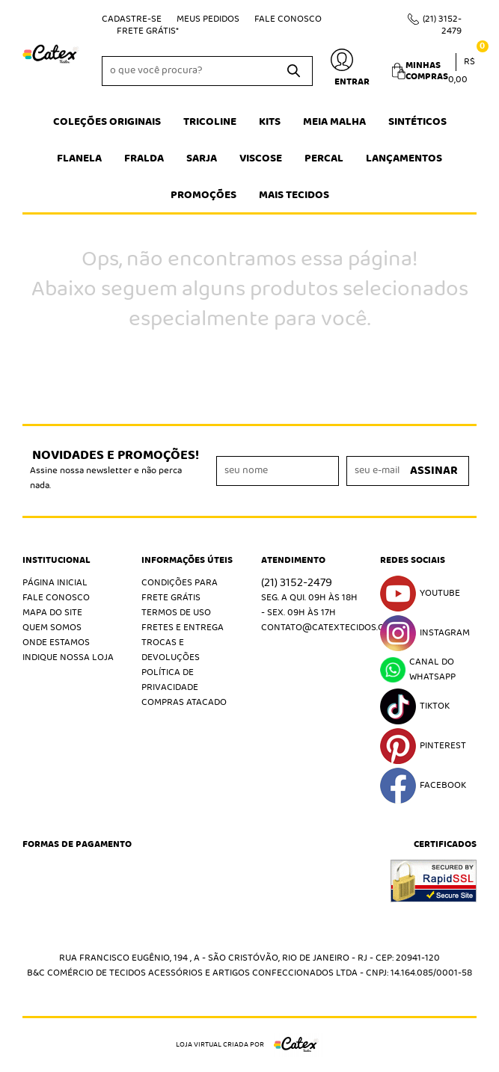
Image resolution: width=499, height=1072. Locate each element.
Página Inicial (55, 583)
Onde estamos (56, 642)
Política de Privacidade (169, 679)
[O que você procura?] (294, 71)
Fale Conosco (288, 19)
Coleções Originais (107, 122)
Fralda (144, 158)
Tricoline (209, 122)
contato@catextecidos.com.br (336, 627)
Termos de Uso (176, 613)
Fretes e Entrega (182, 627)
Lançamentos (404, 158)
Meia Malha (334, 122)
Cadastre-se (132, 19)
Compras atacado (184, 702)
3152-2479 (442, 25)
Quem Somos (52, 627)
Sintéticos (417, 122)
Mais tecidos (294, 195)
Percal (323, 158)
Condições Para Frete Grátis (179, 590)
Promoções (203, 195)
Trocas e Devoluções (170, 650)
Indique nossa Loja (68, 657)
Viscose (260, 158)
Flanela (79, 158)
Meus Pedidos (208, 19)
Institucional (56, 560)
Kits (270, 122)
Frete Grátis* (148, 31)
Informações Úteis (187, 560)
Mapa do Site (52, 613)
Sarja (201, 158)
